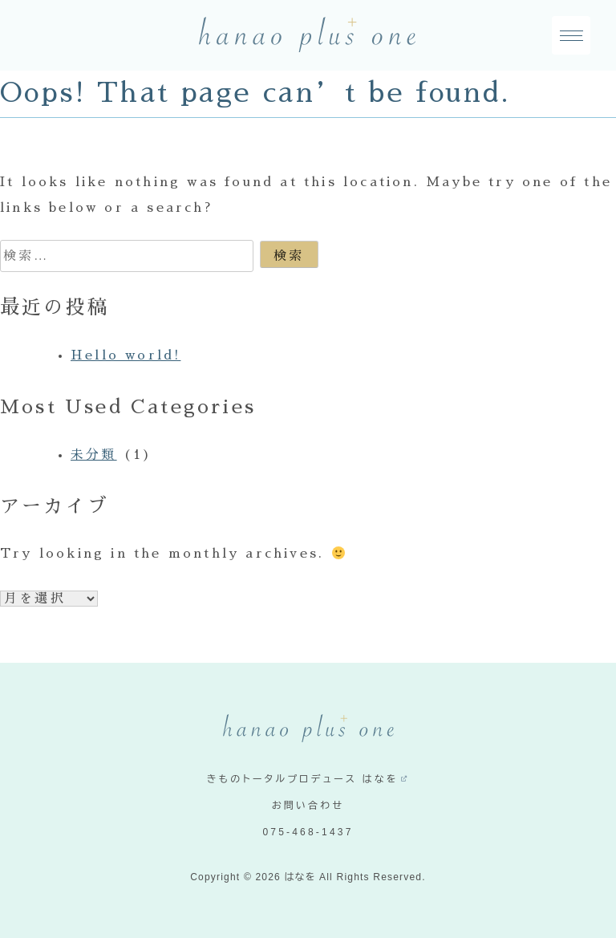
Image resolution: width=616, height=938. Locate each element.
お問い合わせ (308, 805)
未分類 (94, 455)
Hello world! (125, 355)
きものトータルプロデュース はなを (303, 779)
